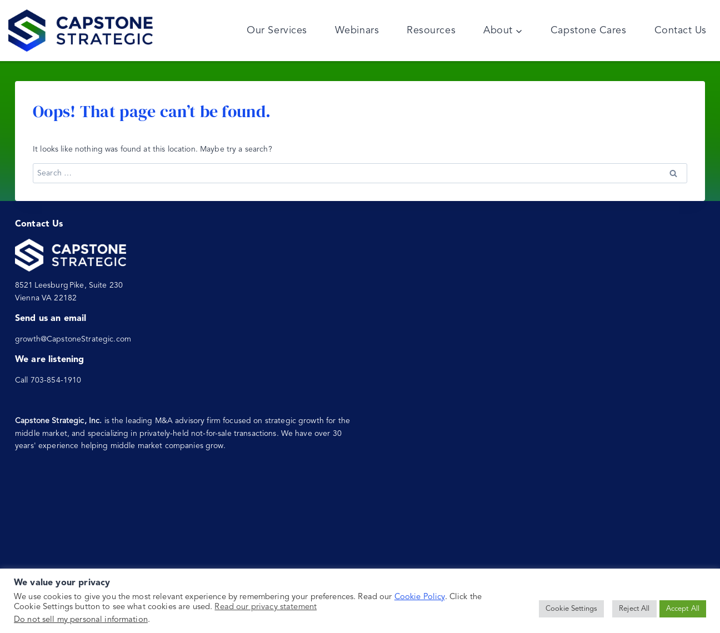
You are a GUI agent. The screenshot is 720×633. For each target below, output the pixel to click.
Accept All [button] (682, 608)
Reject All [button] (634, 608)
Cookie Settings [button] (571, 608)
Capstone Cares (589, 31)
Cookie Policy (419, 597)
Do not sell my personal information (81, 620)
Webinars (357, 31)
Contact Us (680, 31)
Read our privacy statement (265, 607)
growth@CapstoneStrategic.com (73, 339)
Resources (431, 31)
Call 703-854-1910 (48, 380)
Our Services (277, 31)
